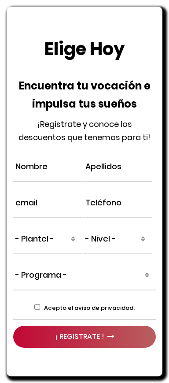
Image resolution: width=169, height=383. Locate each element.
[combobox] (47, 239)
